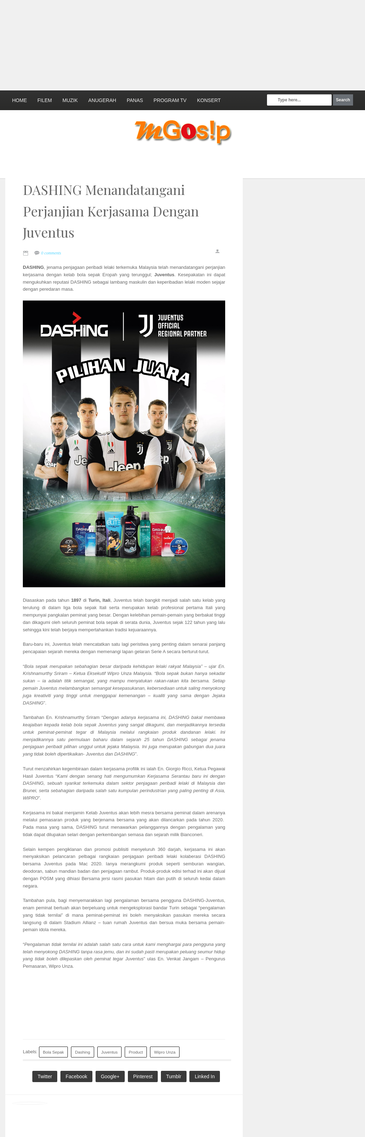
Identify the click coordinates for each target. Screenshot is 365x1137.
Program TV (170, 100)
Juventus (109, 1052)
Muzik (70, 100)
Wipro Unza (164, 1052)
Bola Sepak (53, 1052)
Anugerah (102, 100)
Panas (135, 100)
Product (136, 1052)
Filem (45, 100)
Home (19, 100)
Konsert (209, 100)
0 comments (51, 253)
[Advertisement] (170, 44)
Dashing (82, 1052)
